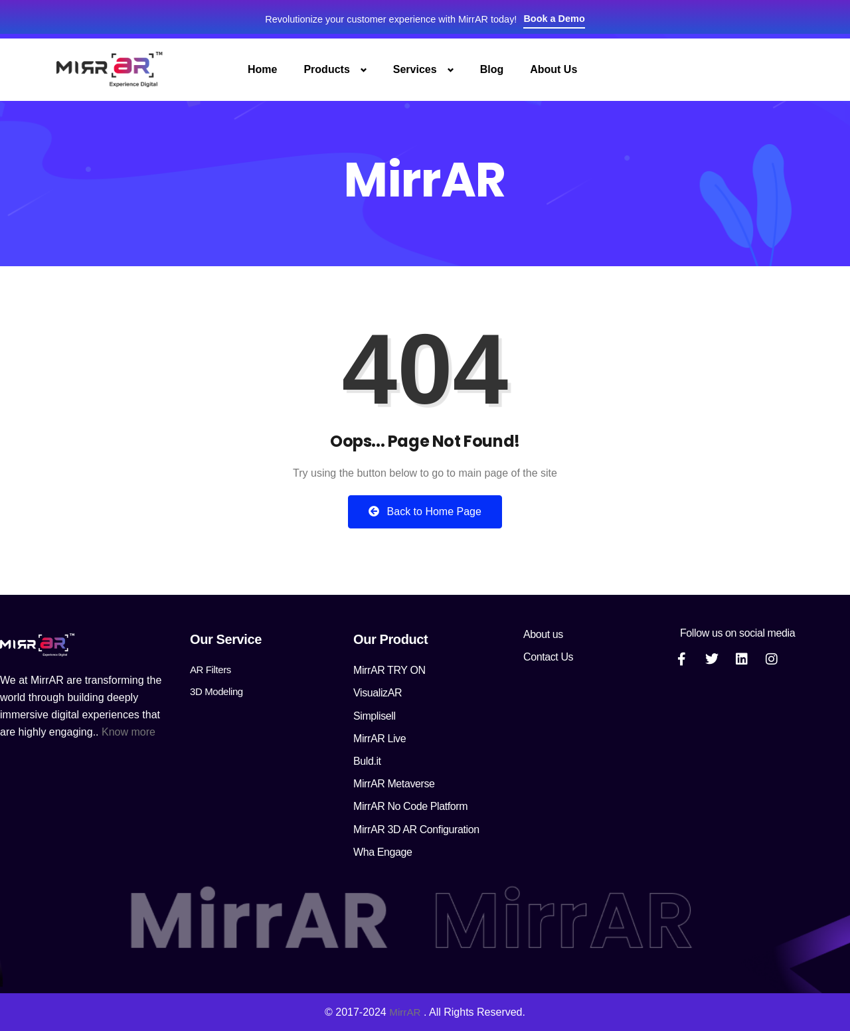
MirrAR (405, 1012)
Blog (492, 69)
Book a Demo (568, 18)
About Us (553, 69)
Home (262, 69)
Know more (128, 732)
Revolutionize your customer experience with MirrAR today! (387, 19)
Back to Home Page (425, 511)
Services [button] (415, 69)
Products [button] (326, 69)
